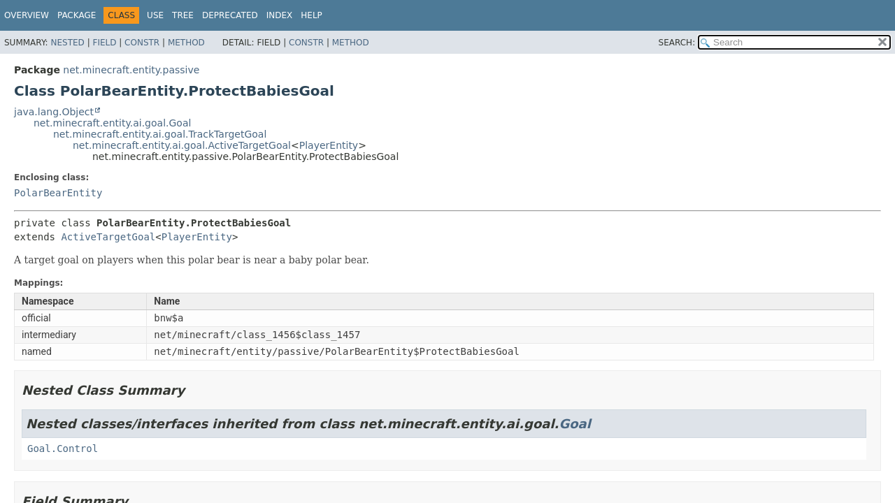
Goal (574, 423)
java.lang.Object (54, 111)
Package (76, 15)
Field (104, 43)
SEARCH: (677, 43)
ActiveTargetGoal (108, 236)
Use (155, 15)
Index (279, 15)
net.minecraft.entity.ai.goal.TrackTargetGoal (159, 134)
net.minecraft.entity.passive (131, 69)
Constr (141, 43)
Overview (26, 15)
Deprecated (230, 15)
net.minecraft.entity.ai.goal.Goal (112, 123)
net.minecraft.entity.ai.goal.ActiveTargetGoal (182, 145)
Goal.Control (62, 448)
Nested (67, 43)
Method (186, 43)
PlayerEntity (328, 145)
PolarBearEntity (58, 192)
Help (311, 15)
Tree (183, 15)
